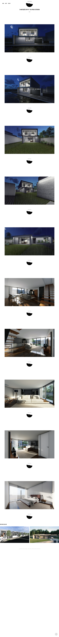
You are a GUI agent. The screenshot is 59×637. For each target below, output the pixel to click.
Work (3, 3)
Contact (9, 3)
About (6, 3)
